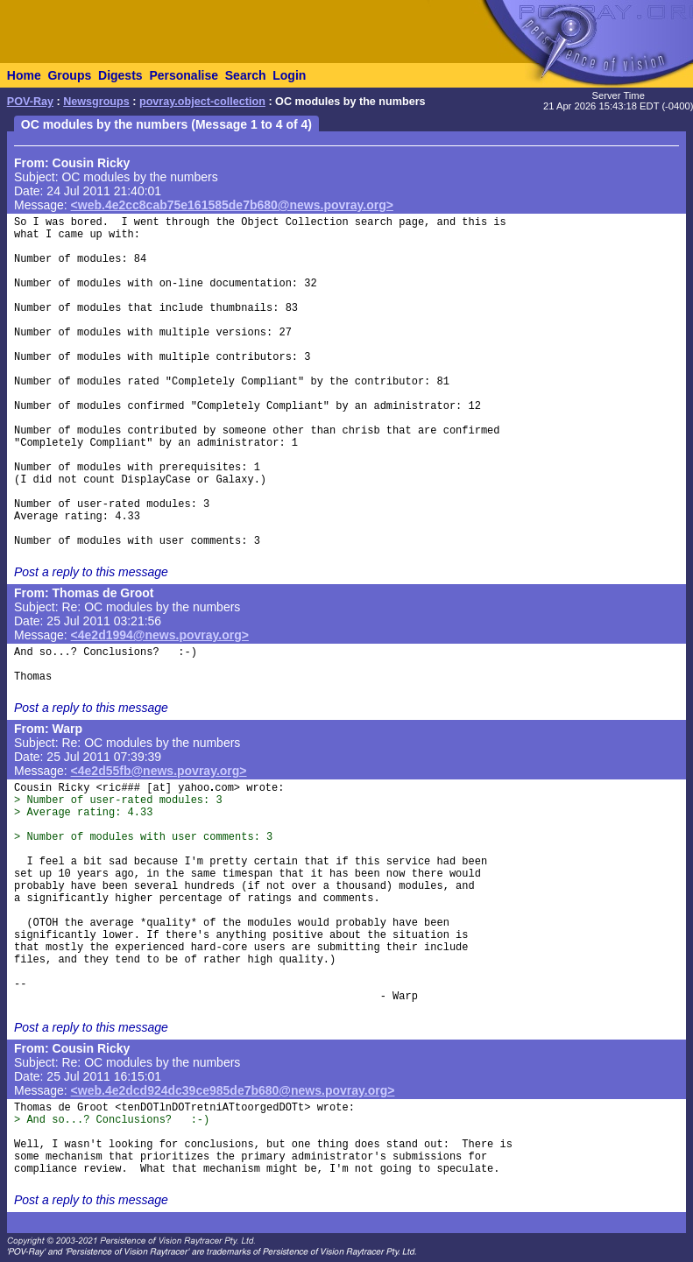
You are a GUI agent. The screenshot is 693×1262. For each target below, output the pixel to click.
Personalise (183, 75)
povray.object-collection (202, 101)
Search (245, 75)
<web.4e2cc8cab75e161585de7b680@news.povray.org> (232, 205)
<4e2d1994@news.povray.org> (160, 635)
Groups (69, 75)
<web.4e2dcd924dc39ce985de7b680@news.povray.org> (233, 1090)
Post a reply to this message (91, 572)
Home (24, 75)
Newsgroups (96, 101)
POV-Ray (30, 101)
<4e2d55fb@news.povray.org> (159, 771)
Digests (120, 75)
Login (289, 75)
